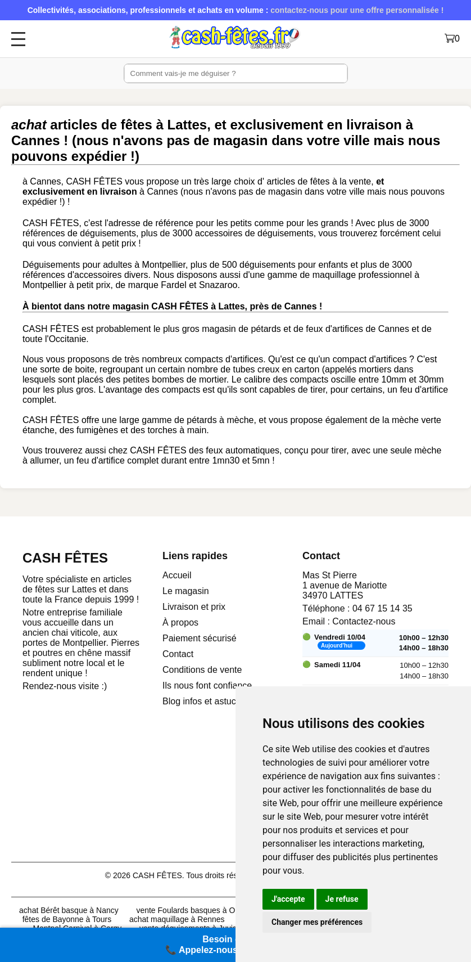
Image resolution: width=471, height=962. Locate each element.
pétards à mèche (220, 420)
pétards (265, 329)
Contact (177, 654)
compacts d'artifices (223, 359)
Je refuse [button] (342, 898)
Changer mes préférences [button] (317, 922)
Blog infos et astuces (204, 701)
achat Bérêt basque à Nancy (69, 910)
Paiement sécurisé (199, 638)
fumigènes (97, 430)
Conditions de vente (202, 670)
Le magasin (185, 591)
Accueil (177, 575)
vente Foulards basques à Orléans (196, 910)
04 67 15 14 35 (382, 608)
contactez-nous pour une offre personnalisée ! (356, 10)
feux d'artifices (334, 329)
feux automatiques (242, 450)
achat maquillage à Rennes (177, 919)
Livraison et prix (193, 607)
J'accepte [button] (288, 898)
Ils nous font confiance (207, 685)
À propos (180, 622)
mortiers (375, 369)
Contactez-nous (363, 621)
